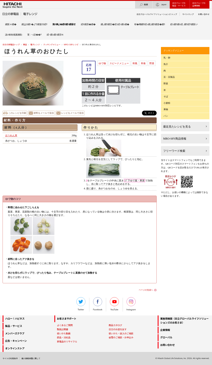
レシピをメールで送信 (72, 113)
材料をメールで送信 (44, 113)
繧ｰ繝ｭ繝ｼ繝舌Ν (55, 34)
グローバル (166, 337)
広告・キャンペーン (16, 340)
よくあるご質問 (65, 325)
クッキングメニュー (51, 44)
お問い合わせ (203, 14)
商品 (25, 44)
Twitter (80, 304)
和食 (143, 63)
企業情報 (165, 330)
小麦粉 (167, 103)
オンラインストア (14, 348)
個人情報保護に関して (30, 358)
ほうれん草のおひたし (37, 51)
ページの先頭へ (146, 290)
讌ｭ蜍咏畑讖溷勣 (13, 34)
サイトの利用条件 (10, 358)
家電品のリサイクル (67, 341)
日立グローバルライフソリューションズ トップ (157, 14)
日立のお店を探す (118, 329)
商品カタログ (115, 325)
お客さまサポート (66, 318)
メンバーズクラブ (14, 333)
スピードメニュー (119, 63)
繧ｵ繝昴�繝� (88, 24)
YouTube (114, 304)
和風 (134, 63)
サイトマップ (188, 14)
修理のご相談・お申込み (121, 337)
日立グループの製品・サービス (179, 4)
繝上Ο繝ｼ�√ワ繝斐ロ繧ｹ (34, 24)
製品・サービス (13, 326)
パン (166, 116)
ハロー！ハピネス (14, 318)
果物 (166, 109)
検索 (143, 5)
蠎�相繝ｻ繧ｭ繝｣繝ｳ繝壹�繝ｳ (149, 24)
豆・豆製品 (169, 77)
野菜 (151, 63)
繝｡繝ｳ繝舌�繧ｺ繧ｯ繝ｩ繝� (115, 24)
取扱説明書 (62, 329)
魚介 (166, 64)
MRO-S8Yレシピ (71, 44)
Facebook (97, 304)
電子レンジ (35, 44)
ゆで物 (102, 63)
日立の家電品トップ (11, 44)
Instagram (131, 304)
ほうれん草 (11, 135)
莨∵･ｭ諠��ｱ (34, 34)
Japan (161, 5)
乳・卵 (167, 57)
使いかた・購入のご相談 (121, 333)
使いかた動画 (63, 333)
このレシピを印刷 (17, 113)
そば (166, 96)
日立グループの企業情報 (198, 4)
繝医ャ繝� (10, 24)
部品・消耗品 (63, 337)
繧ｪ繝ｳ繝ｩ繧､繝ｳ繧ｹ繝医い (184, 24)
